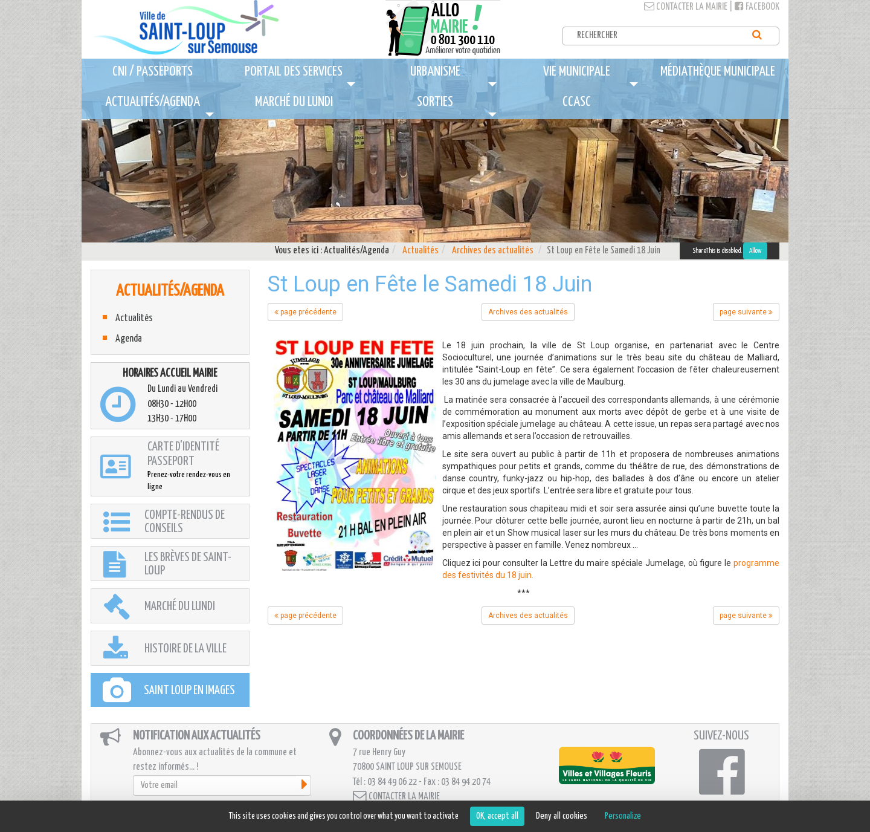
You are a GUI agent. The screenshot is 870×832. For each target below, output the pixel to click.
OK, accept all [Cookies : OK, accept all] (497, 816)
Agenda (128, 339)
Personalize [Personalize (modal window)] (623, 816)
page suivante (746, 312)
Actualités (420, 250)
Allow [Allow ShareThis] (755, 250)
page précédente (305, 312)
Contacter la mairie (685, 6)
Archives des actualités (492, 250)
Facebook (757, 6)
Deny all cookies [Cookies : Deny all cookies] (561, 816)
